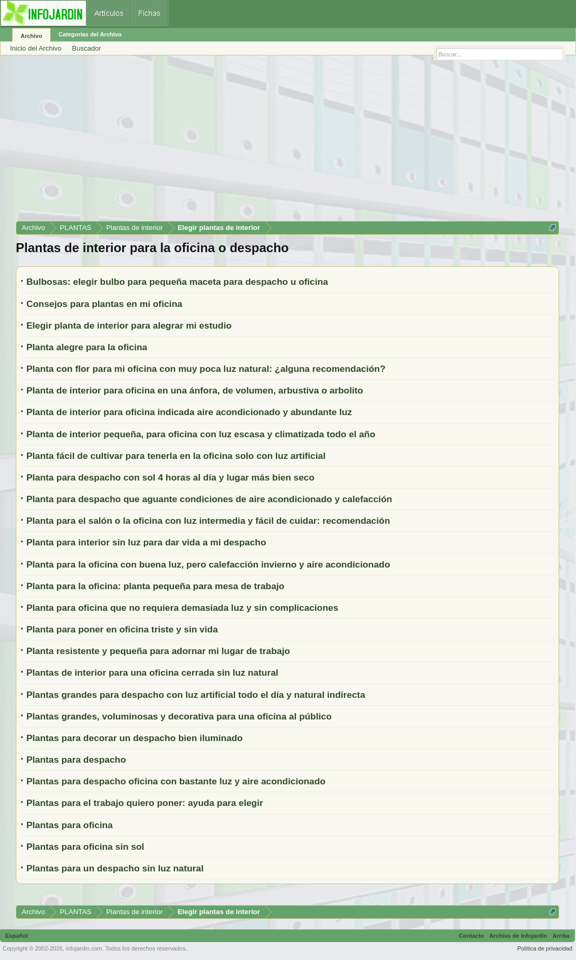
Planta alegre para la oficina (86, 347)
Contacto (471, 936)
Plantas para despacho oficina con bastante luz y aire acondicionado (175, 781)
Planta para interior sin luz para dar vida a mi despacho (146, 542)
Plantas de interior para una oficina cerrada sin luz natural (152, 672)
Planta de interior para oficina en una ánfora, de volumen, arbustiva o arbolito (194, 390)
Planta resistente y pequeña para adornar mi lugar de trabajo (158, 651)
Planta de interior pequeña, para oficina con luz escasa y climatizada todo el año (201, 434)
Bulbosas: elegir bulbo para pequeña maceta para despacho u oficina (177, 281)
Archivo (31, 36)
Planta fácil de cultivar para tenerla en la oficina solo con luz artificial (175, 455)
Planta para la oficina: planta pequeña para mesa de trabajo (155, 586)
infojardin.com (84, 948)
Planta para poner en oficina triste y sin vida (122, 629)
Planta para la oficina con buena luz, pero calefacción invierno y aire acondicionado (208, 564)
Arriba (561, 936)
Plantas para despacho (76, 759)
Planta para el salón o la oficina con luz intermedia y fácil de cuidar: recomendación (208, 520)
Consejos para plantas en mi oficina (104, 304)
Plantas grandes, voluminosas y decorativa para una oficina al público (179, 716)
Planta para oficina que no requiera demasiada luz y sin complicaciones (182, 607)
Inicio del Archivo (36, 48)
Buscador (86, 48)
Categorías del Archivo (90, 34)
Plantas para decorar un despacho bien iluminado (134, 738)
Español (16, 936)
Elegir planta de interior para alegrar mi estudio (129, 325)
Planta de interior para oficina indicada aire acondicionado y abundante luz (189, 412)
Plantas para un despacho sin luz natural (115, 868)
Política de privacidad (544, 948)
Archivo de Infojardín (518, 936)
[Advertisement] (287, 142)
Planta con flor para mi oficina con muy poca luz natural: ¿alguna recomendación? (206, 368)
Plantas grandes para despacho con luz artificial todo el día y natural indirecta (195, 694)
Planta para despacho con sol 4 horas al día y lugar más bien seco (170, 477)
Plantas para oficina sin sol (85, 846)
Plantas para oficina (69, 825)
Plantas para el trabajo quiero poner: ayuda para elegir (144, 803)
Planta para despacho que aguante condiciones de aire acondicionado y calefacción (209, 499)
